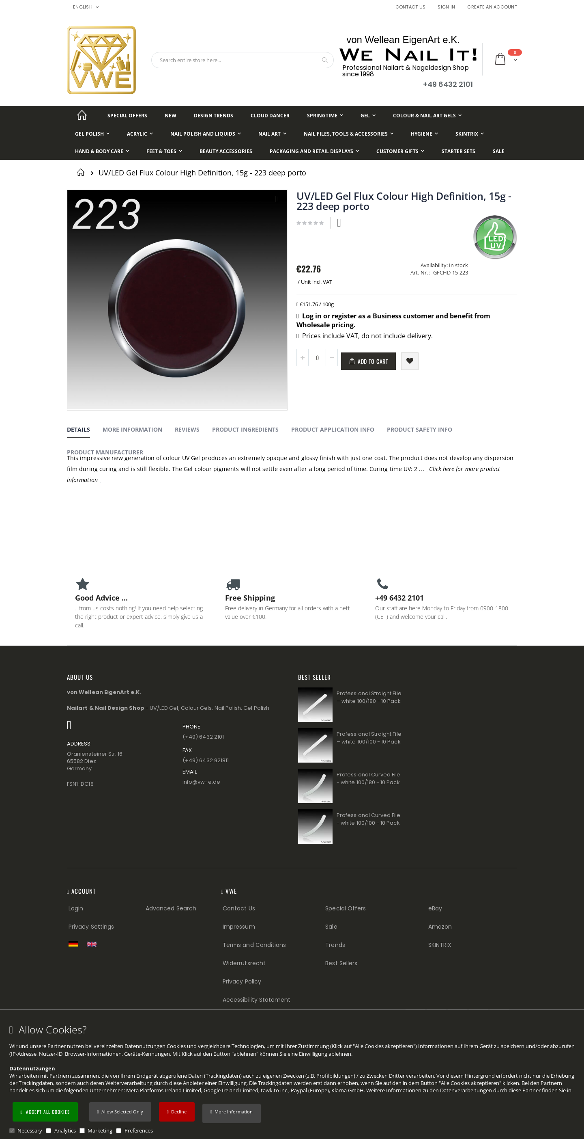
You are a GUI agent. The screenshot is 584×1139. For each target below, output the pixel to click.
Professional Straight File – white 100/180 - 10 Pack (369, 697)
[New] (171, 115)
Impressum (239, 927)
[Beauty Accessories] (225, 151)
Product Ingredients (245, 429)
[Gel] (368, 115)
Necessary (29, 1130)
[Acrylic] (140, 134)
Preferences (139, 1130)
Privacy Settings (91, 927)
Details (78, 429)
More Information (132, 429)
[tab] (84, 430)
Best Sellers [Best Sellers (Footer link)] (341, 963)
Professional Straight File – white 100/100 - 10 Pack (369, 738)
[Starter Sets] (458, 151)
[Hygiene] (424, 134)
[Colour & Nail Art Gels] (427, 115)
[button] (231, 1113)
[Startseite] (82, 115)
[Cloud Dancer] (270, 115)
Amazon (440, 927)
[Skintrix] (469, 134)
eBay (435, 908)
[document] (293, 1079)
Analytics (65, 1130)
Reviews (187, 429)
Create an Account (492, 7)
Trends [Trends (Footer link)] (335, 945)
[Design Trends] (213, 115)
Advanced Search (171, 908)
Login (76, 908)
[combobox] (242, 60)
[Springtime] (325, 115)
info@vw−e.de (201, 782)
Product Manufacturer (105, 452)
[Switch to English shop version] (93, 944)
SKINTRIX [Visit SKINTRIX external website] (440, 945)
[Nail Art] (272, 134)
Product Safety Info (419, 429)
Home (82, 172)
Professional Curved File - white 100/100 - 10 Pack (369, 819)
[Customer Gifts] (400, 151)
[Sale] (499, 151)
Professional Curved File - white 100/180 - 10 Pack (369, 779)
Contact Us (410, 7)
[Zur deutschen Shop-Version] (75, 943)
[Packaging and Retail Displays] (314, 151)
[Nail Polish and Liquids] (205, 134)
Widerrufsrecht (244, 963)
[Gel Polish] (92, 134)
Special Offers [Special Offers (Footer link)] (345, 908)
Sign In (446, 7)
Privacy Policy (242, 981)
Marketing (100, 1130)
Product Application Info (332, 429)
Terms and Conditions (254, 945)
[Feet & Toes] (164, 151)
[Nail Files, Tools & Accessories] (349, 134)
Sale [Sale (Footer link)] (331, 927)
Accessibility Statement (257, 1000)
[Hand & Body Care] (102, 151)
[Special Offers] (127, 115)
